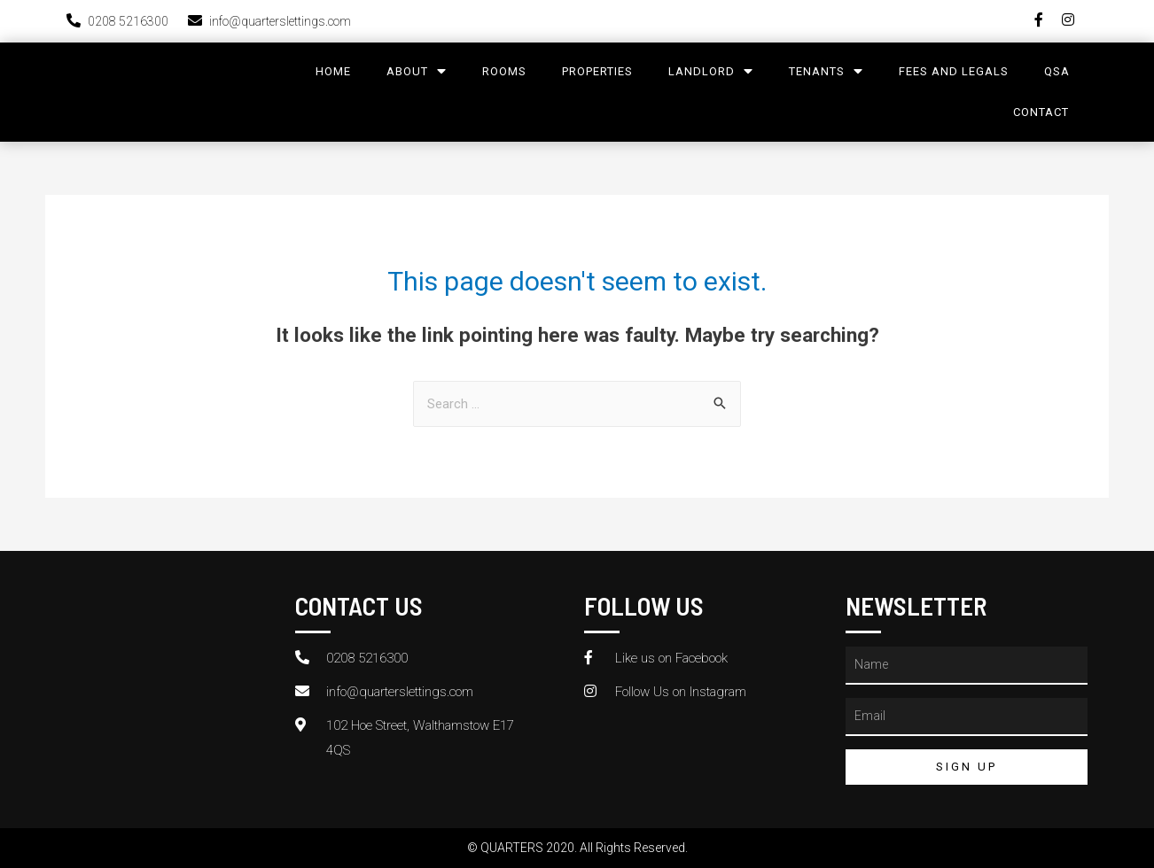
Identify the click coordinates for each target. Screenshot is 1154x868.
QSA (1057, 71)
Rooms (504, 71)
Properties (597, 71)
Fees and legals (954, 71)
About (416, 71)
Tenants (826, 71)
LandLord (710, 71)
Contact (1041, 112)
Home (333, 71)
